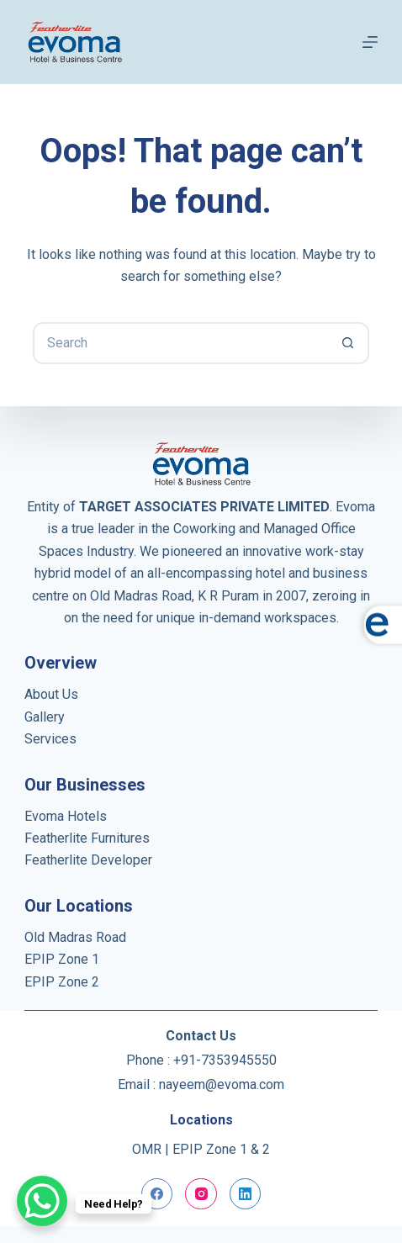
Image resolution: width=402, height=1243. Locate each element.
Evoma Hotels (65, 816)
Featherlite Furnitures (87, 838)
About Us (51, 694)
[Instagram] (201, 1194)
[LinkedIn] (246, 1194)
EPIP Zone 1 (61, 959)
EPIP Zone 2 (61, 982)
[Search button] (348, 343)
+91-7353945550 (225, 1060)
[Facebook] (157, 1194)
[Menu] (370, 42)
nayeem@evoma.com (221, 1084)
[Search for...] (180, 343)
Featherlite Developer (88, 860)
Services (50, 739)
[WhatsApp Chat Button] (42, 1201)
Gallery (44, 717)
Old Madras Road (75, 937)
